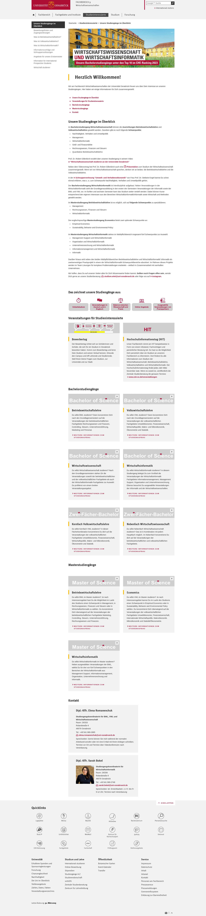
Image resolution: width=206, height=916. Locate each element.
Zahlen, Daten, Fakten (41, 887)
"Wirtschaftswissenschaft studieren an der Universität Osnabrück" (99, 162)
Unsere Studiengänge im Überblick (85, 98)
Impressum (146, 863)
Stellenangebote (39, 884)
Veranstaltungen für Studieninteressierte (88, 101)
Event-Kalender (104, 867)
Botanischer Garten (106, 863)
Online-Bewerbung (73, 867)
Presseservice (147, 884)
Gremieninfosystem (149, 891)
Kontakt (75, 112)
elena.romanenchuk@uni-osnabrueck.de (97, 735)
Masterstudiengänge (80, 108)
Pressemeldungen (149, 888)
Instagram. (157, 276)
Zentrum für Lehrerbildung (76, 888)
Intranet (144, 874)
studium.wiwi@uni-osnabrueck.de (119, 276)
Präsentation (132, 167)
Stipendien (69, 870)
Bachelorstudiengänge (80, 105)
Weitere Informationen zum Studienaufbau (89, 436)
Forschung (36, 870)
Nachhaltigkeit (38, 877)
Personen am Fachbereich (152, 881)
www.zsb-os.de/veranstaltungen (143, 377)
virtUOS (68, 881)
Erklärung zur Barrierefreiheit (154, 895)
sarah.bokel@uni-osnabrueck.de (113, 785)
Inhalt (143, 870)
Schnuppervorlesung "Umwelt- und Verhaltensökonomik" (101, 178)
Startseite (73, 23)
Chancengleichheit (40, 873)
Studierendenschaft (73, 877)
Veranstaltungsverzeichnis (43, 891)
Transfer (101, 870)
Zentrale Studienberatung (76, 884)
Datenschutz (146, 867)
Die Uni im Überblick (41, 880)
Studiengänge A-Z (72, 874)
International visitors (165, 8)
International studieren (75, 863)
